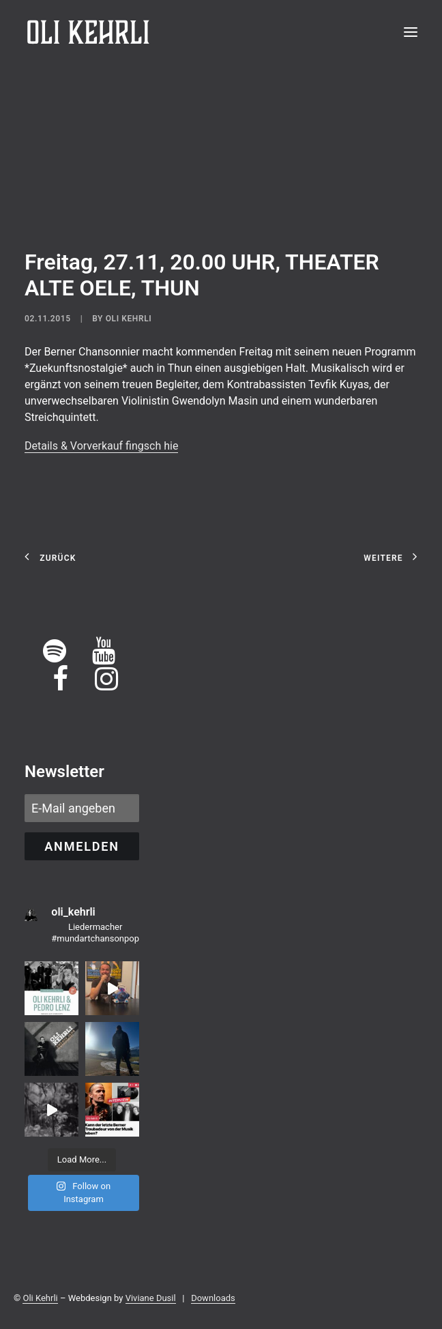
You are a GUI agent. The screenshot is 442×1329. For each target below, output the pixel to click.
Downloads (213, 1298)
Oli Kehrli (129, 318)
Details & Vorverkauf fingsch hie (101, 445)
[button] (410, 32)
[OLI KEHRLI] (88, 32)
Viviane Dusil (151, 1298)
